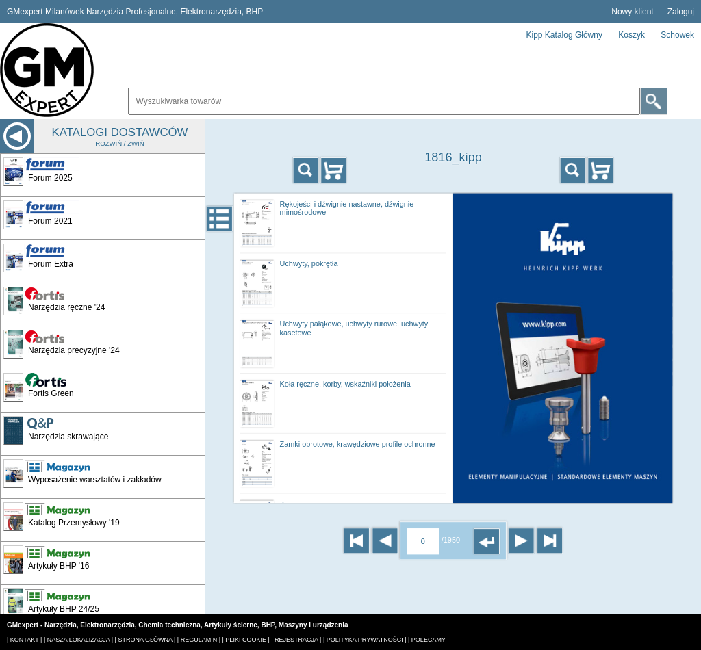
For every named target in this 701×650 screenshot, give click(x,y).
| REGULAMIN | (198, 639)
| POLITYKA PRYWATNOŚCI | (365, 639)
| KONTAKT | (24, 639)
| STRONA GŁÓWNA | (145, 639)
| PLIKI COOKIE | (246, 639)
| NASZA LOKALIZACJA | (78, 639)
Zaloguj (680, 11)
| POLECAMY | (428, 639)
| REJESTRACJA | (296, 639)
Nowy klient (632, 11)
